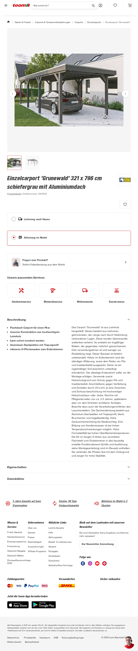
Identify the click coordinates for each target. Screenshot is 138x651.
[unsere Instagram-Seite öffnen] (90, 564)
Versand (52, 546)
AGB (56, 637)
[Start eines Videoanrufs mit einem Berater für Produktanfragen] (69, 262)
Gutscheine (53, 560)
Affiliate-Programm (37, 551)
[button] (100, 5)
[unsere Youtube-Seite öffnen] (97, 564)
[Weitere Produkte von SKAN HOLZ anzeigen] (123, 185)
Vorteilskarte (54, 555)
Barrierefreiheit (32, 641)
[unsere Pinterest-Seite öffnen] (104, 564)
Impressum (44, 637)
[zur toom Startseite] (21, 5)
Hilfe (50, 532)
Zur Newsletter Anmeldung (98, 543)
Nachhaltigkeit (35, 541)
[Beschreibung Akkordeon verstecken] (69, 319)
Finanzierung (13, 546)
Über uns (32, 527)
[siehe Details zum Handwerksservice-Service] (21, 293)
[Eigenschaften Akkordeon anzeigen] (69, 467)
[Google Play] (44, 607)
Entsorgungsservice (16, 541)
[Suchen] (62, 5)
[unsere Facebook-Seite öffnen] (83, 564)
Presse (31, 537)
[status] (115, 5)
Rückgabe (53, 551)
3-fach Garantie (14, 532)
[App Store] (18, 607)
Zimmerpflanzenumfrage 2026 (17, 561)
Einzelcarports (94, 22)
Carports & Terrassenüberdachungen (52, 22)
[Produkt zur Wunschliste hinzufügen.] (125, 204)
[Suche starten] (93, 5)
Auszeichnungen (36, 546)
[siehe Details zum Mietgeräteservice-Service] (53, 293)
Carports (79, 22)
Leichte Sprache (56, 527)
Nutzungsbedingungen (73, 637)
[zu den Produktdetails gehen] (14, 193)
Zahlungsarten (55, 537)
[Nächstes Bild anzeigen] (125, 93)
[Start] (8, 22)
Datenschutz (13, 637)
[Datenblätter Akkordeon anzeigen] (69, 478)
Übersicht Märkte (15, 555)
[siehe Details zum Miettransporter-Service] (85, 293)
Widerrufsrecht (14, 641)
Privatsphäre (30, 637)
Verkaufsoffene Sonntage (60, 565)
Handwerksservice (16, 536)
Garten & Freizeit (23, 22)
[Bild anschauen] (69, 90)
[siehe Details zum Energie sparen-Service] (117, 293)
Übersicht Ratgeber (16, 550)
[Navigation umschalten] (5, 5)
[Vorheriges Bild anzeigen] (12, 93)
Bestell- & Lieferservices (59, 541)
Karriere (31, 532)
